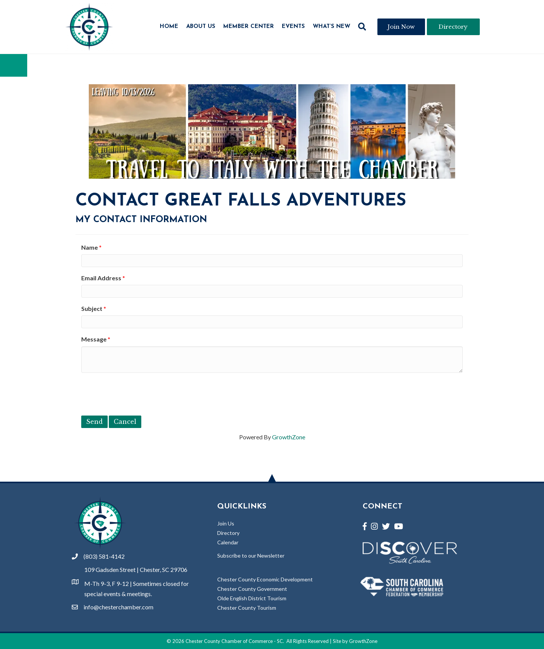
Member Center (248, 26)
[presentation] (138, 393)
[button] (362, 26)
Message (94, 339)
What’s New (331, 26)
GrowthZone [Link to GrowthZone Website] (363, 641)
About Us (200, 26)
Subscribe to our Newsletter (250, 555)
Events (293, 26)
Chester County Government (252, 589)
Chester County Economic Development (265, 579)
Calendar (227, 542)
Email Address (101, 277)
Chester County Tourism (246, 607)
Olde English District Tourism (251, 598)
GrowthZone (288, 436)
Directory (228, 533)
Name (89, 247)
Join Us (225, 523)
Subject (91, 308)
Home (169, 26)
